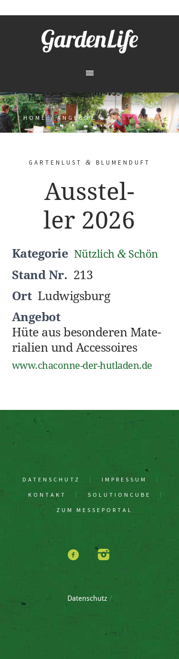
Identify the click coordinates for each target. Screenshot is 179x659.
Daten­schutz (51, 479)
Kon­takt (47, 495)
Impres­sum (124, 479)
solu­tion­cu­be (119, 495)
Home (34, 117)
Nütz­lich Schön (116, 254)
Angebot (76, 117)
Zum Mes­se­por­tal (94, 510)
